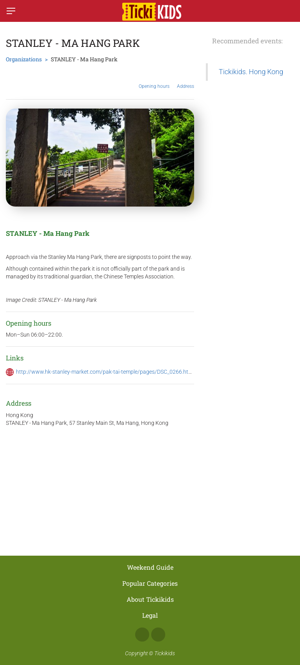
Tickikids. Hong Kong (251, 72)
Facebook (142, 635)
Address (185, 80)
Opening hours (154, 80)
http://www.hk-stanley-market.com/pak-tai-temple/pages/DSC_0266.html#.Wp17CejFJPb (124, 372)
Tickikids (164, 653)
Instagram (158, 635)
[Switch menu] (11, 11)
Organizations (24, 59)
